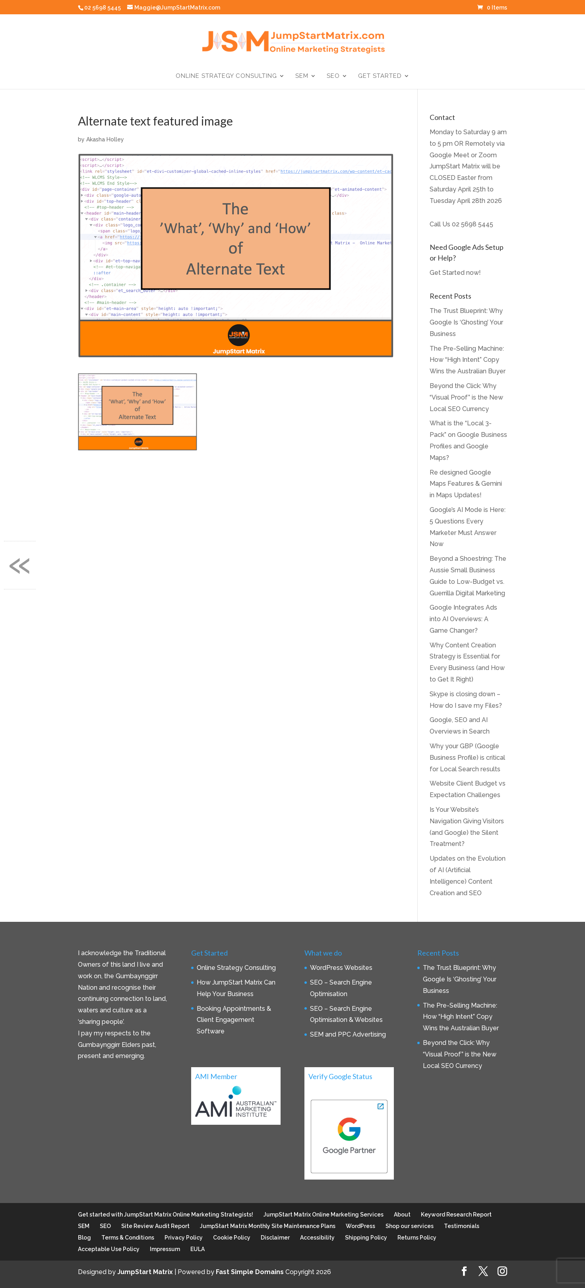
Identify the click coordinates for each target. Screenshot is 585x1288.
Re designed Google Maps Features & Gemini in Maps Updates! (466, 484)
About (402, 1214)
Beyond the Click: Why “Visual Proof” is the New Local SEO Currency (466, 397)
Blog (84, 1237)
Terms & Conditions (127, 1237)
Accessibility (317, 1237)
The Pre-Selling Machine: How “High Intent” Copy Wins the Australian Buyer (468, 360)
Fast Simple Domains (250, 1272)
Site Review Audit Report (155, 1226)
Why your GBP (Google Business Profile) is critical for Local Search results (467, 757)
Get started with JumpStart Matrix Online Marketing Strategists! (165, 1214)
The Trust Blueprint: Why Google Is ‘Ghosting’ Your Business (466, 322)
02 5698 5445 (472, 224)
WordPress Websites (341, 967)
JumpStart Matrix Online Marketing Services (323, 1214)
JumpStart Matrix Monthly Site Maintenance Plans (267, 1226)
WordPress (360, 1226)
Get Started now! (455, 272)
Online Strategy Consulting (226, 76)
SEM (301, 76)
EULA (197, 1249)
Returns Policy (416, 1237)
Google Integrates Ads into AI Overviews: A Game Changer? (463, 619)
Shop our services (409, 1226)
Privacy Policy (184, 1237)
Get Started (380, 76)
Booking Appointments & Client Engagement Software (234, 1020)
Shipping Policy (366, 1237)
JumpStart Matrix (145, 1272)
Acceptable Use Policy (108, 1249)
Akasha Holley (105, 139)
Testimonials (461, 1226)
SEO (333, 76)
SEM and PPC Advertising (348, 1034)
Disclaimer (275, 1237)
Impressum (165, 1249)
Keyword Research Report (456, 1214)
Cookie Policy (231, 1237)
